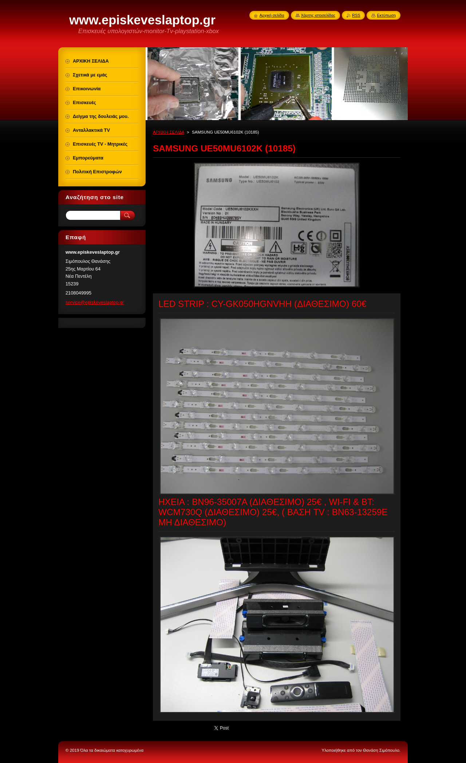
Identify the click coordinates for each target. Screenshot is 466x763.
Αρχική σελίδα (272, 15)
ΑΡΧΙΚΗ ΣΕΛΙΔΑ (168, 132)
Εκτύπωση (386, 15)
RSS (356, 15)
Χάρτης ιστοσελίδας (318, 15)
